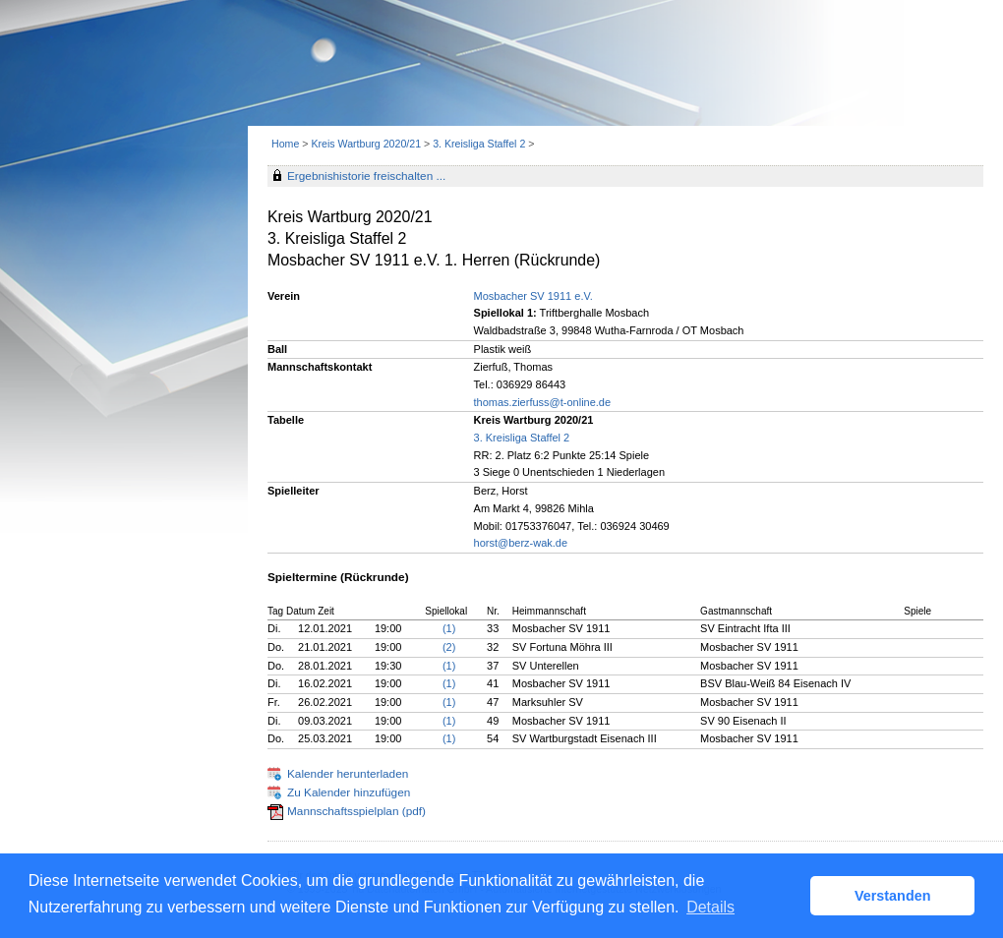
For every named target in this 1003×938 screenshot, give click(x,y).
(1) (448, 628)
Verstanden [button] (893, 896)
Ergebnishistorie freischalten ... (366, 176)
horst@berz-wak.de (521, 543)
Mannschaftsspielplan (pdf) (356, 811)
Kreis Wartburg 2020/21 (366, 143)
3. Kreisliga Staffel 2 (479, 143)
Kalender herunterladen (347, 774)
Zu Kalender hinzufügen (348, 792)
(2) (448, 647)
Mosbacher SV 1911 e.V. (533, 296)
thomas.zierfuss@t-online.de (543, 402)
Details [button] (710, 907)
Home (285, 143)
